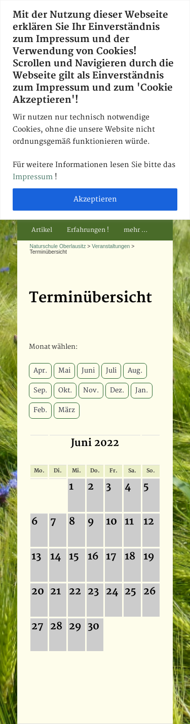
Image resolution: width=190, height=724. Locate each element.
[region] (95, 110)
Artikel (41, 230)
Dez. (117, 390)
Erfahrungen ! (88, 230)
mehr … (135, 230)
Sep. (40, 390)
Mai (64, 371)
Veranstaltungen (111, 246)
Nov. (91, 390)
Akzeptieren (95, 199)
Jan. (141, 390)
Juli (111, 371)
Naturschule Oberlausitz (58, 246)
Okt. (65, 390)
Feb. (40, 410)
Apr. (40, 371)
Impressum (34, 177)
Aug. (135, 371)
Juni (88, 371)
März (66, 410)
